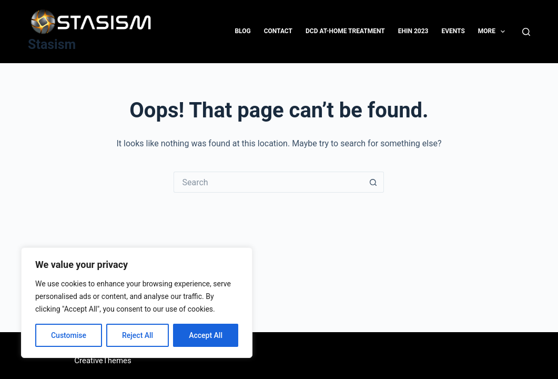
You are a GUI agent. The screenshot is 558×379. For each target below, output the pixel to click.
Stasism (52, 44)
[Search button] (373, 182)
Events (452, 31)
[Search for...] (268, 182)
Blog (242, 31)
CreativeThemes (102, 360)
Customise (68, 335)
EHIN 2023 (413, 31)
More (494, 31)
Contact (278, 31)
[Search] (526, 32)
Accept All (205, 335)
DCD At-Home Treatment (345, 31)
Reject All (137, 335)
